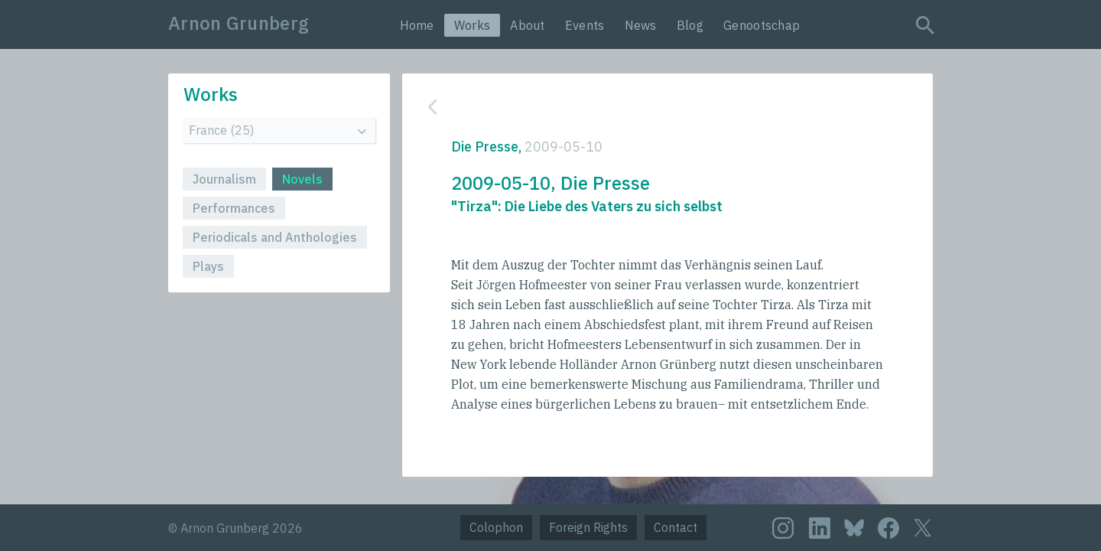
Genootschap (761, 25)
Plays (208, 266)
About (527, 25)
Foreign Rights (588, 527)
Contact (675, 527)
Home (417, 25)
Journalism (224, 179)
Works (472, 25)
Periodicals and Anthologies (275, 237)
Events (585, 25)
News (641, 25)
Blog (690, 25)
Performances (234, 208)
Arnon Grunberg (238, 23)
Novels (302, 179)
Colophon (496, 527)
